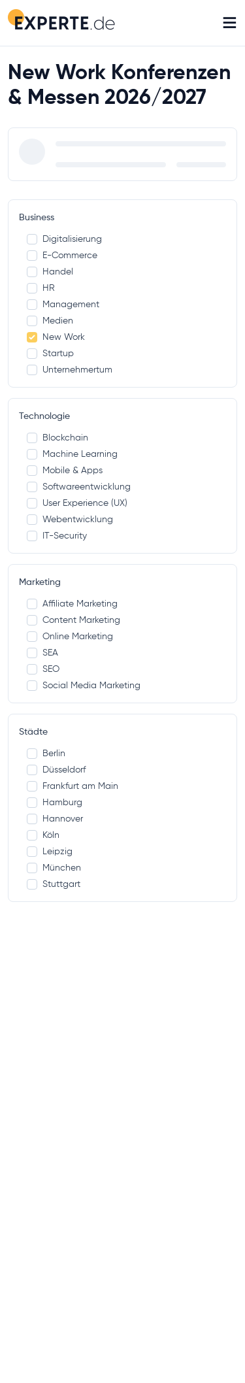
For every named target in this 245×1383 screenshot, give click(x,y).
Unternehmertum (69, 369)
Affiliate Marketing (72, 603)
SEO (43, 669)
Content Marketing (73, 619)
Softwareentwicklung (79, 486)
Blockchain (57, 437)
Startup (50, 353)
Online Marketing (70, 636)
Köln (43, 835)
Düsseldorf (56, 769)
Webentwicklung (70, 519)
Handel (50, 271)
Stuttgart (53, 884)
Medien (50, 320)
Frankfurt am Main (72, 785)
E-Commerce (62, 255)
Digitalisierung (64, 238)
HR (41, 287)
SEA (42, 652)
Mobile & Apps (65, 470)
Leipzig (50, 851)
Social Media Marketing (83, 685)
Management (63, 304)
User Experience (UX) (77, 502)
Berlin (46, 753)
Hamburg (54, 802)
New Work (56, 336)
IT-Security (57, 535)
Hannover (55, 818)
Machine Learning (72, 453)
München (54, 867)
